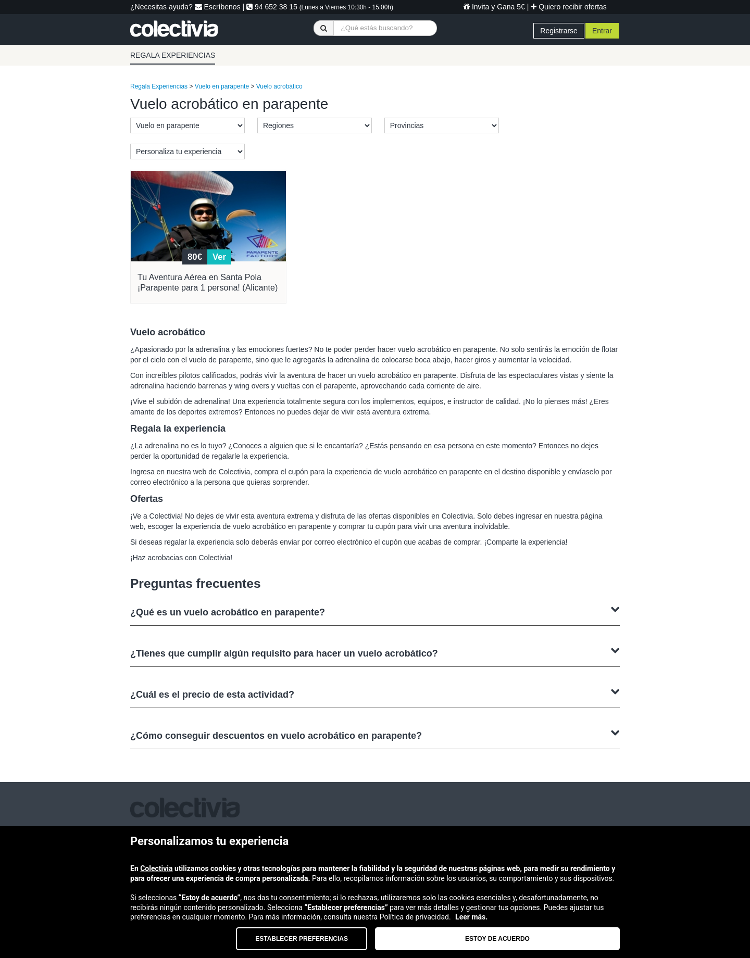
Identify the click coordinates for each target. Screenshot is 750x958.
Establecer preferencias (301, 938)
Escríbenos (218, 7)
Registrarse (559, 31)
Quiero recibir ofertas (569, 7)
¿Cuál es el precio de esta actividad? (375, 693)
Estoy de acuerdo (497, 938)
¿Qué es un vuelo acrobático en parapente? (375, 610)
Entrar (602, 31)
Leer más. (471, 917)
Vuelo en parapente (222, 86)
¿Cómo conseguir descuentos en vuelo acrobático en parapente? (375, 734)
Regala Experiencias (159, 86)
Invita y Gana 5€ (494, 7)
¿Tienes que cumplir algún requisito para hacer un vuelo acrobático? (375, 652)
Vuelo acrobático (279, 86)
